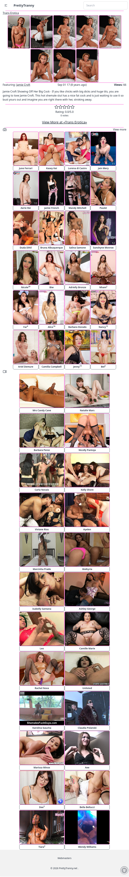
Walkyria (87, 569)
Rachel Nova (42, 688)
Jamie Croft (23, 85)
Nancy (103, 327)
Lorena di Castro (77, 168)
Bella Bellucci (87, 807)
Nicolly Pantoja (87, 450)
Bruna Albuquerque (51, 247)
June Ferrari (25, 168)
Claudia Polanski (87, 727)
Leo (42, 648)
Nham (103, 287)
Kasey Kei (51, 168)
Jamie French (51, 207)
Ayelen (87, 529)
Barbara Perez (42, 450)
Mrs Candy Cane (42, 410)
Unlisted (87, 688)
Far (25, 327)
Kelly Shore (87, 489)
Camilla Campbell (51, 366)
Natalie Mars (87, 410)
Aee (87, 767)
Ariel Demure (25, 366)
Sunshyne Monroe (103, 247)
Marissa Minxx (42, 767)
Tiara (41, 846)
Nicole (25, 287)
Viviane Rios (42, 529)
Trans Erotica (11, 13)
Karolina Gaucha (41, 727)
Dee (42, 807)
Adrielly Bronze (77, 287)
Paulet (103, 207)
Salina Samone (77, 247)
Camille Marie (87, 648)
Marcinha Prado (42, 569)
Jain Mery (103, 168)
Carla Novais (42, 489)
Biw (52, 287)
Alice (51, 327)
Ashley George (87, 608)
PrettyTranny (23, 5)
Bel (103, 366)
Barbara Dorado (77, 327)
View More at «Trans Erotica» (64, 122)
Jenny (77, 366)
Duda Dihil (26, 247)
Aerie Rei (26, 207)
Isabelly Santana (41, 608)
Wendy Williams (87, 846)
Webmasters (64, 858)
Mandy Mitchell (77, 207)
